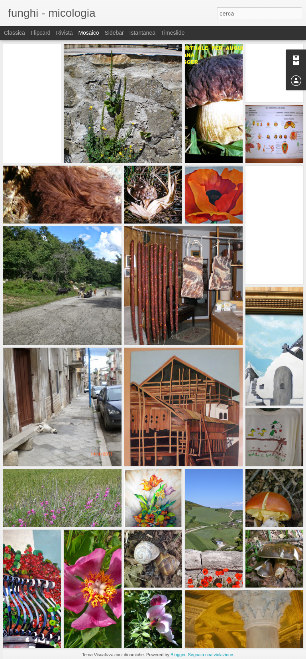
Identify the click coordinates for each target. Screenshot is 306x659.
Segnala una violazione (210, 654)
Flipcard (41, 33)
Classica (14, 33)
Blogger (178, 654)
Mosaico (88, 33)
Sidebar (114, 33)
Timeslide (172, 33)
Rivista (64, 33)
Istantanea (142, 33)
